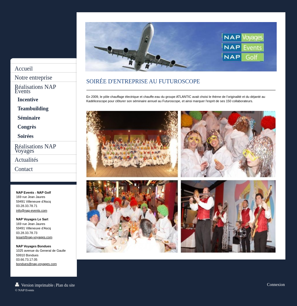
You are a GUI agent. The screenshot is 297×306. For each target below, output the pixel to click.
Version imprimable (35, 284)
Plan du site (65, 285)
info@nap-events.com (31, 210)
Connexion (276, 284)
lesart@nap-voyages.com (34, 237)
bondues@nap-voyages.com (36, 264)
